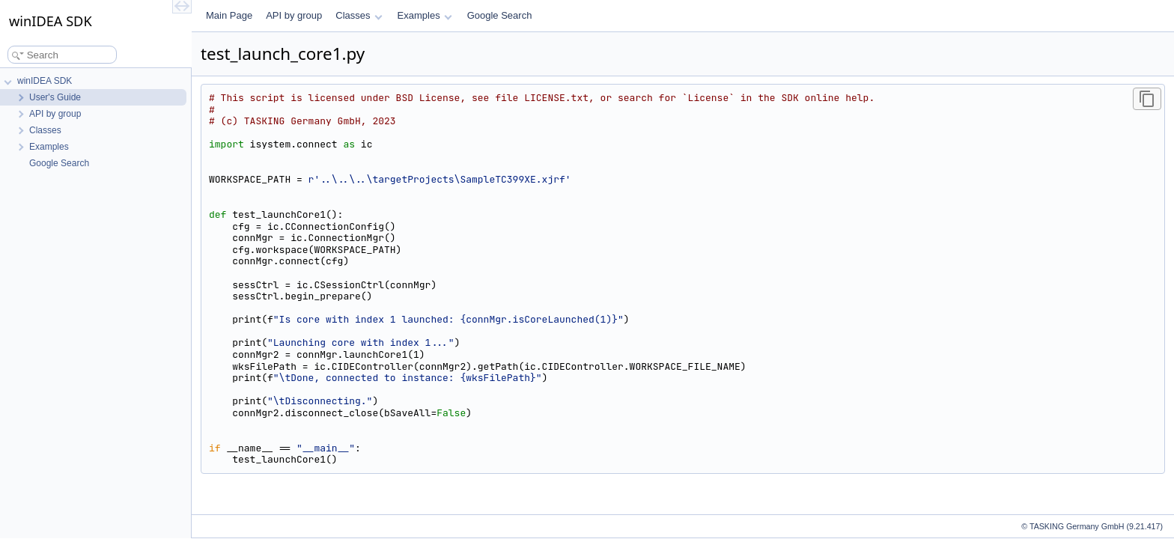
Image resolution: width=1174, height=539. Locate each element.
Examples (425, 15)
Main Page (229, 15)
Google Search (499, 15)
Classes (358, 15)
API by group (294, 15)
